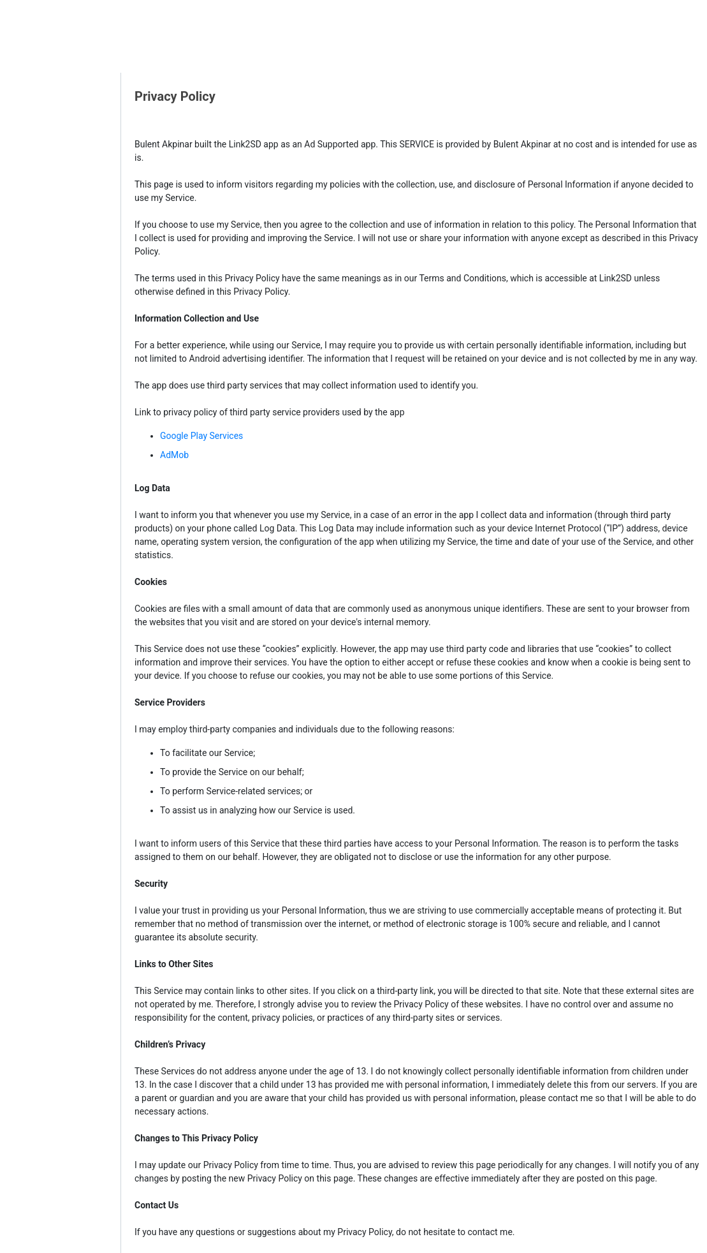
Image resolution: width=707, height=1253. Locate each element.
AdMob (174, 455)
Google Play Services (201, 436)
